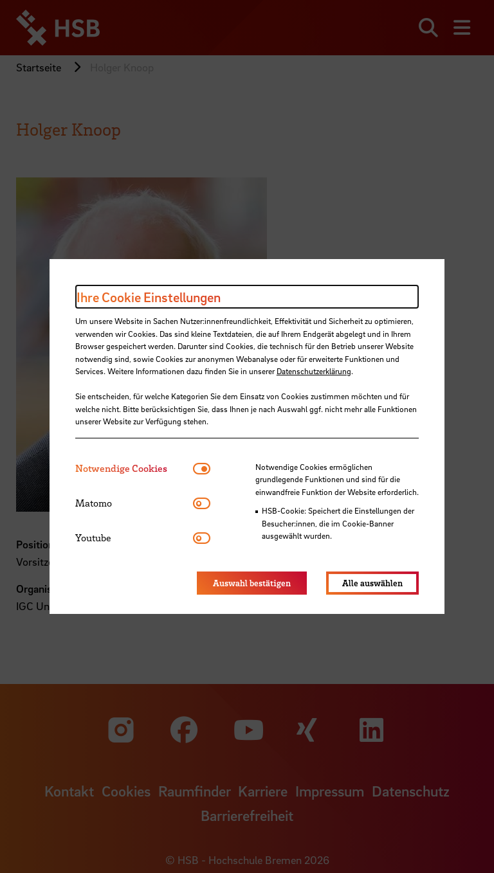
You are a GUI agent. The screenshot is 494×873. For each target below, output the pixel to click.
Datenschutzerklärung (314, 371)
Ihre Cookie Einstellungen (149, 297)
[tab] (134, 468)
